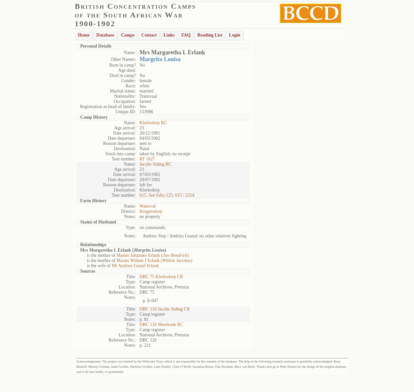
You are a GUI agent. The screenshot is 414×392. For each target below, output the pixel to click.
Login (234, 35)
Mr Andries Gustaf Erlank (135, 265)
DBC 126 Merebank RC (161, 324)
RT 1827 (147, 159)
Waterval (147, 206)
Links (168, 35)
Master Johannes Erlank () (152, 255)
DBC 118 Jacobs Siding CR (164, 309)
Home (84, 35)
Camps (128, 35)
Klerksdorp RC (153, 122)
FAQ (186, 35)
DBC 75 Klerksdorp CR (161, 276)
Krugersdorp (150, 211)
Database (105, 35)
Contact (149, 35)
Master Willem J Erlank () (154, 260)
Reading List (209, 35)
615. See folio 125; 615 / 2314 (166, 195)
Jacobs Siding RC (155, 164)
